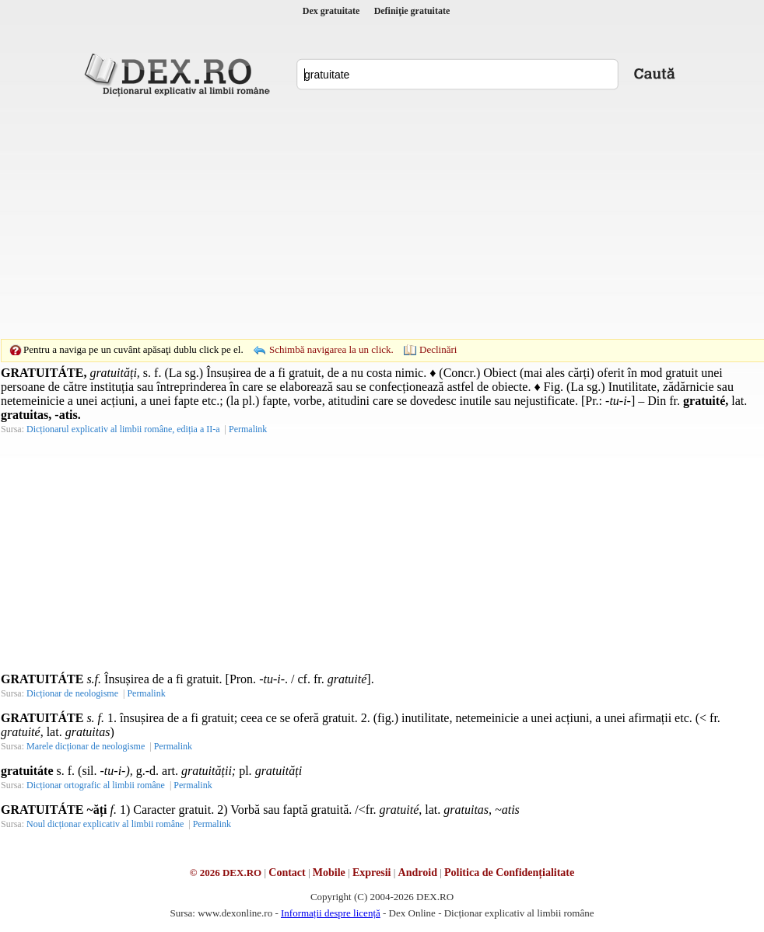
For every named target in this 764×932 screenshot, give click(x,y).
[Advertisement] (358, 217)
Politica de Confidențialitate (509, 872)
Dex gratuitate (331, 10)
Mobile (329, 872)
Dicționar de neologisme (72, 693)
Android (417, 872)
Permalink (248, 429)
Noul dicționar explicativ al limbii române (105, 824)
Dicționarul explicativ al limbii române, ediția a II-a (123, 429)
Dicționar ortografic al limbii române (95, 785)
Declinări (438, 349)
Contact (286, 872)
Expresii (371, 872)
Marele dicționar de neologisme (85, 746)
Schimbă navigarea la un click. (331, 349)
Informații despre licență (330, 913)
